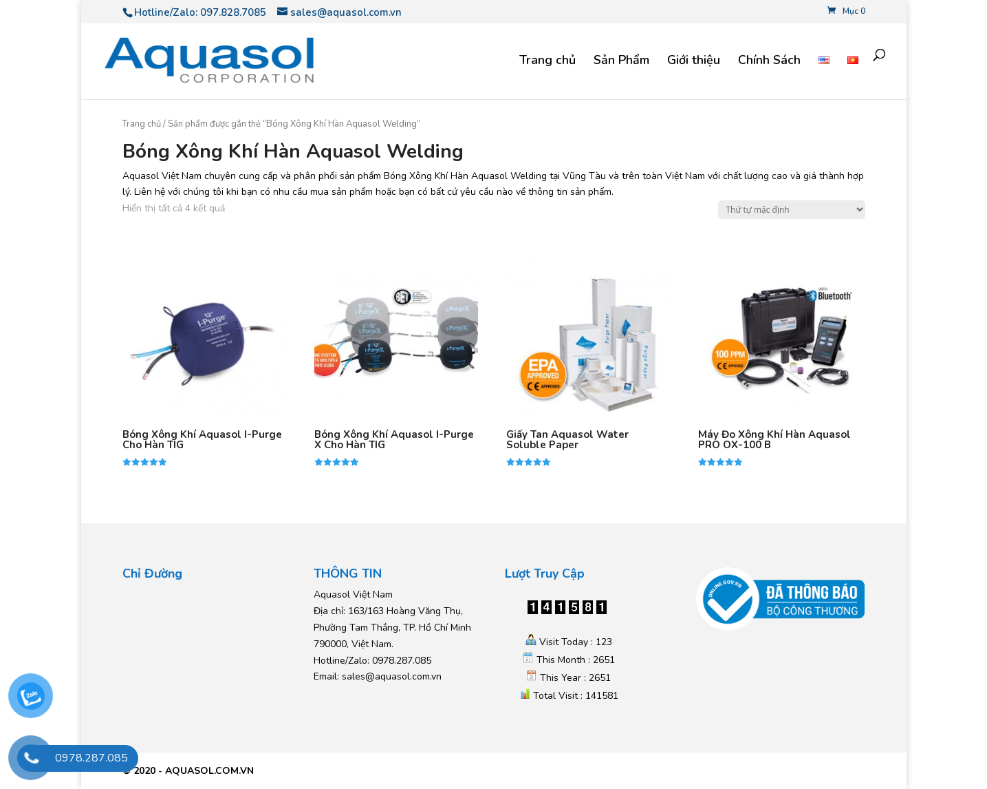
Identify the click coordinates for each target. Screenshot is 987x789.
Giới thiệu (693, 61)
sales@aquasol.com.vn (392, 676)
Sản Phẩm (621, 61)
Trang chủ (547, 61)
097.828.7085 (233, 12)
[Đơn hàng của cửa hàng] (791, 209)
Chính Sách (769, 61)
